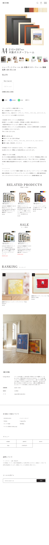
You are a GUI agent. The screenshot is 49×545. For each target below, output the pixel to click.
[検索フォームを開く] (37, 3)
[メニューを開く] (45, 3)
